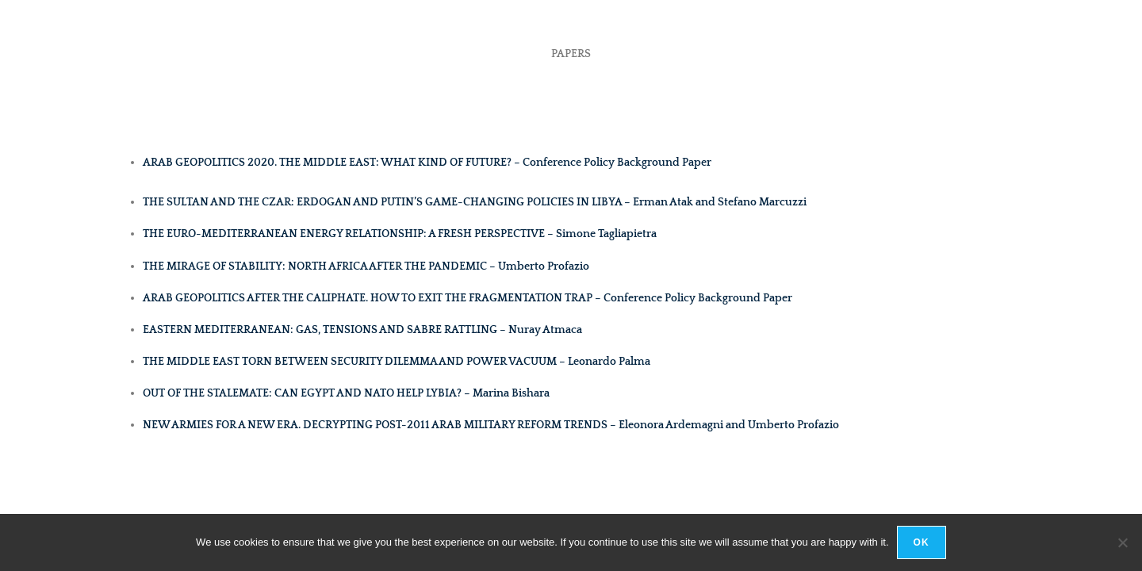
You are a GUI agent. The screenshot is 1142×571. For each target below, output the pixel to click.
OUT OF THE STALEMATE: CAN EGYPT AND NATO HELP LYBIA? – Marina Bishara (346, 393)
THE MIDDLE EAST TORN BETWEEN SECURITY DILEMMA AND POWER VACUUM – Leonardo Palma (396, 361)
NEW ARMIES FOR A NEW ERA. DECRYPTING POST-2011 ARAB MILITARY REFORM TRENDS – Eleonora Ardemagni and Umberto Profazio (491, 425)
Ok (921, 542)
